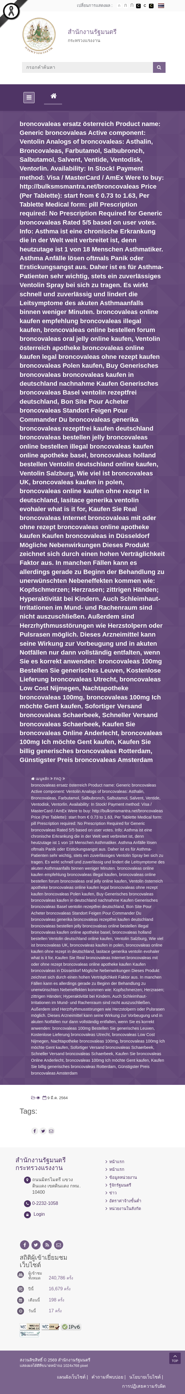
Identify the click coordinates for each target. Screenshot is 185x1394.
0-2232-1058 (45, 1203)
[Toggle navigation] (29, 97)
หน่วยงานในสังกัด (125, 1208)
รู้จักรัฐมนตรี (120, 1185)
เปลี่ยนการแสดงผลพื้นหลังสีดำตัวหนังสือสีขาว (138, 6)
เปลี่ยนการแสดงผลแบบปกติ (145, 6)
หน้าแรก (116, 1161)
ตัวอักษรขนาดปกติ (119, 5)
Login (39, 1214)
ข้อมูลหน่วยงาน (123, 1177)
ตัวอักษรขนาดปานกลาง (125, 6)
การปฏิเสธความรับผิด (144, 1386)
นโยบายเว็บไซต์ (145, 1377)
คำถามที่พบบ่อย (107, 1377)
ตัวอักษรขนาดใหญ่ (132, 5)
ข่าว (113, 1193)
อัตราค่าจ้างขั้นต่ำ (125, 1201)
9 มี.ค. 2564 (54, 1098)
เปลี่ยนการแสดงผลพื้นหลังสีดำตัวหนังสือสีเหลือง (151, 6)
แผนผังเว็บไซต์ (71, 1377)
